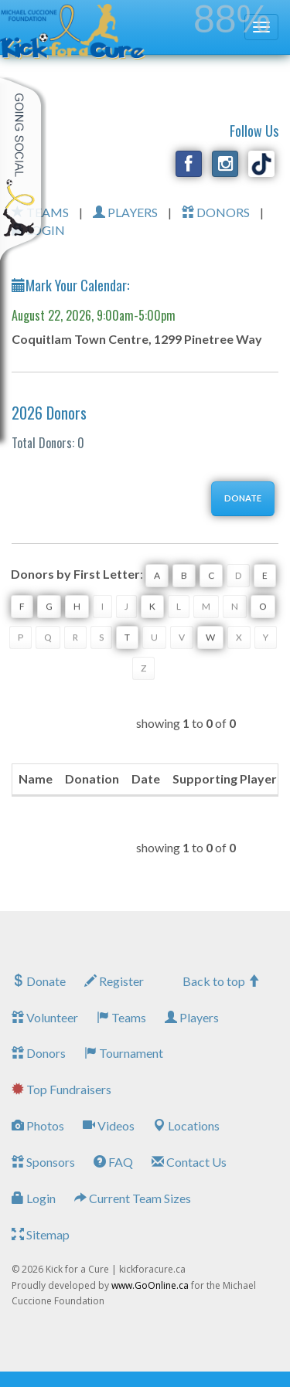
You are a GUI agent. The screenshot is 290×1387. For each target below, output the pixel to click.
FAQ (113, 1161)
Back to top (221, 981)
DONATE (242, 498)
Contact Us (189, 1161)
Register (114, 981)
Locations (186, 1125)
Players (192, 1017)
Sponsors (43, 1161)
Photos (38, 1125)
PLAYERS (125, 212)
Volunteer (45, 1017)
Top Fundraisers (61, 1089)
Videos (109, 1125)
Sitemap (41, 1234)
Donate (39, 981)
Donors (39, 1052)
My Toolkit (23, 169)
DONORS (216, 212)
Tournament (123, 1052)
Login (34, 1198)
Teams (121, 1017)
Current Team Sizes (132, 1198)
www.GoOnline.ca (150, 1285)
